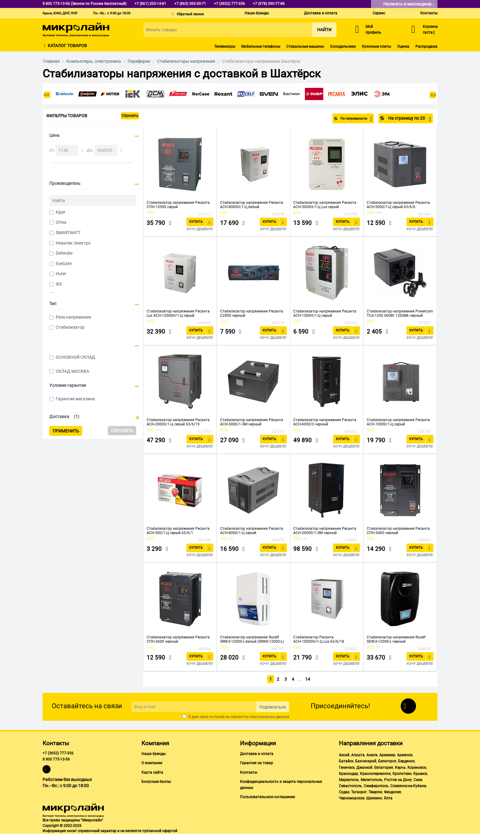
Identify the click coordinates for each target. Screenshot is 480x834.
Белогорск (387, 761)
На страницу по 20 (409, 119)
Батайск (346, 761)
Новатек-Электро (73, 243)
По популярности (352, 119)
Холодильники (343, 46)
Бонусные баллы (156, 782)
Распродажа (426, 46)
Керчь (400, 767)
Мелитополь (371, 780)
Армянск (404, 755)
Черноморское (351, 798)
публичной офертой (159, 831)
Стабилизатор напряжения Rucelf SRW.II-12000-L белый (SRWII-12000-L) (252, 639)
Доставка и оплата (320, 13)
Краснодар (348, 774)
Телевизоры (224, 46)
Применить (66, 430)
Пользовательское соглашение (267, 797)
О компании (151, 763)
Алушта (358, 755)
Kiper (61, 212)
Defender (64, 253)
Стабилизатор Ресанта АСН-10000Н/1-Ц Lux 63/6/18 (318, 639)
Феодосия (392, 792)
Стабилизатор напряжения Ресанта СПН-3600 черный (178, 639)
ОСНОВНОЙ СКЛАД (75, 357)
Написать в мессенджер (408, 4)
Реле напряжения (73, 317)
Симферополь (376, 786)
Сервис (379, 13)
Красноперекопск (375, 774)
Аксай (344, 755)
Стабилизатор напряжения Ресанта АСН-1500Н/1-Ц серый (324, 313)
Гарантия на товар (256, 763)
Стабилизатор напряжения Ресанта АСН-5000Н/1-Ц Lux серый (324, 204)
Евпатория (383, 767)
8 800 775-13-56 (56, 759)
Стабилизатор (70, 327)
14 (308, 679)
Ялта (388, 798)
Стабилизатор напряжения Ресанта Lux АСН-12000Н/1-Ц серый (178, 313)
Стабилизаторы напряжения (186, 61)
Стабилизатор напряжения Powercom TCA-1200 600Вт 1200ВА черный (400, 313)
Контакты (428, 13)
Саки (418, 780)
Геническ (346, 767)
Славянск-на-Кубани (408, 786)
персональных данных (269, 717)
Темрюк (375, 792)
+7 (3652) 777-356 (58, 753)
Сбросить (130, 116)
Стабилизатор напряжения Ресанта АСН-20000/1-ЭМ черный (324, 530)
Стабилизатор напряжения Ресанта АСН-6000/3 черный (324, 422)
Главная (51, 61)
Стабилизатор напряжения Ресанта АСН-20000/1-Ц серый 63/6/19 (178, 422)
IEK (59, 284)
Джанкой (364, 767)
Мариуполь (349, 780)
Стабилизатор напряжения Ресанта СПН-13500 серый (178, 204)
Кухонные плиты (376, 46)
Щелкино (374, 798)
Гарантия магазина (75, 398)
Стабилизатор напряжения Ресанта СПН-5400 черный (398, 530)
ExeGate (64, 263)
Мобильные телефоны (260, 46)
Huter (61, 273)
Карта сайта (152, 772)
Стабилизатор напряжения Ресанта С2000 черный (251, 313)
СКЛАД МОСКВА (72, 371)
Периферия (139, 61)
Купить (196, 222)
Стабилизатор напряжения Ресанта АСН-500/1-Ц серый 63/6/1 (178, 530)
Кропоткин (401, 774)
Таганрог (359, 792)
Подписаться (272, 707)
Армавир (387, 755)
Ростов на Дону (398, 780)
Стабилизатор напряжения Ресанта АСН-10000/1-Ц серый (398, 422)
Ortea (61, 222)
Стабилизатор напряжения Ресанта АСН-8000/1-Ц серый (251, 530)
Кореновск (416, 767)
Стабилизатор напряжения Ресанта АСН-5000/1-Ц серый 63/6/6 (398, 204)
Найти (324, 29)
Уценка (403, 46)
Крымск (420, 774)
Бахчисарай (365, 761)
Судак (344, 792)
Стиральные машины (305, 46)
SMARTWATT (68, 232)
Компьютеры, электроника (93, 61)
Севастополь (350, 786)
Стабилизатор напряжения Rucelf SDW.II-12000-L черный (396, 639)
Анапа (371, 755)
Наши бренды (257, 13)
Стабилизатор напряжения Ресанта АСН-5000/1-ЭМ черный (251, 422)
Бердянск (406, 761)
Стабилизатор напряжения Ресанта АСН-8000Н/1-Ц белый (251, 204)
